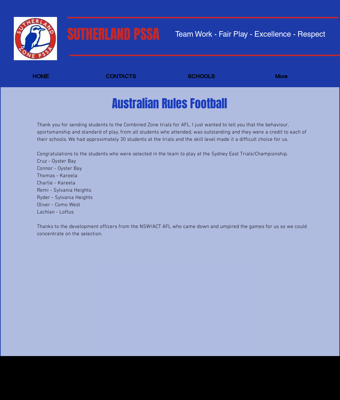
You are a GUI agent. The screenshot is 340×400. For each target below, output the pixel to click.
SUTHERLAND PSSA (113, 34)
